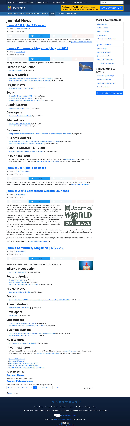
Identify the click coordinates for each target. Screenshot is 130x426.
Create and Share (103, 31)
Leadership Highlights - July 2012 (20, 292)
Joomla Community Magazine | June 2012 (23, 363)
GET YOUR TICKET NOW (111, 8)
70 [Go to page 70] (50, 387)
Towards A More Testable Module (20, 116)
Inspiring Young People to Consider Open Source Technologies (30, 80)
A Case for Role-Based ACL (18, 126)
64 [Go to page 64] (27, 387)
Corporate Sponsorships (105, 76)
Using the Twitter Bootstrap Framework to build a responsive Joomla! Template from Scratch (40, 134)
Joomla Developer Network (80, 184)
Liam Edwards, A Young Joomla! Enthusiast (23, 284)
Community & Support (59, 2)
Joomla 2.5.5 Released (16, 361)
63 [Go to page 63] (23, 387)
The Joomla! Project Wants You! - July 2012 (23, 343)
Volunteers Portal (103, 87)
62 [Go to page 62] (19, 387)
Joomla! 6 (45, 14)
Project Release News (23, 29)
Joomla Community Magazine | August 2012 (37, 48)
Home (10, 14)
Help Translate (84, 410)
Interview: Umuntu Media (17, 282)
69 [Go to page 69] (46, 387)
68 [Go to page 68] (43, 387)
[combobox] (112, 2)
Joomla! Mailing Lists (104, 52)
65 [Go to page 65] (31, 387)
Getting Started (102, 28)
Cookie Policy (55, 410)
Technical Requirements (105, 63)
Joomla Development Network (81, 42)
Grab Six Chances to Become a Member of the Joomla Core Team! (31, 78)
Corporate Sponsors (104, 79)
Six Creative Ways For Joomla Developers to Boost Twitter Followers (32, 333)
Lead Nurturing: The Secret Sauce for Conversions (26, 144)
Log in (104, 410)
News (52, 14)
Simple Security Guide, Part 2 (19, 108)
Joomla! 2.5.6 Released (17, 359)
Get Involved (101, 35)
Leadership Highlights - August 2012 (21, 88)
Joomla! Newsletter (103, 56)
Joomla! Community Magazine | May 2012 (23, 365)
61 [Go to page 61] (15, 387)
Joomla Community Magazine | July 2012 (34, 248)
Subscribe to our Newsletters (109, 93)
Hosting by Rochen (65, 425)
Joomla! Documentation (17, 280)
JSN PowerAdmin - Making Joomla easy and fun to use (27, 325)
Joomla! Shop (101, 48)
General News (20, 52)
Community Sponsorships (106, 83)
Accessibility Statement (31, 410)
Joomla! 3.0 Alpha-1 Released (26, 168)
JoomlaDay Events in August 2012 (20, 96)
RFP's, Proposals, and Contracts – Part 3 (22, 335)
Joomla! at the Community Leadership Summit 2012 (26, 100)
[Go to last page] (57, 387)
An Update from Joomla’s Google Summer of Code (26, 151)
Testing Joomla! (14, 316)
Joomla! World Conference (38, 241)
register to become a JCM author (48, 161)
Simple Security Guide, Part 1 (19, 308)
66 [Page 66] (35, 387)
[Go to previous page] (11, 387)
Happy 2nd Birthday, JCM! (17, 272)
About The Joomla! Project (106, 39)
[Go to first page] (8, 387)
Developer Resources (78, 2)
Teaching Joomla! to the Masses (20, 124)
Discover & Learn (42, 2)
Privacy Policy (45, 410)
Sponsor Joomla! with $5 (69, 410)
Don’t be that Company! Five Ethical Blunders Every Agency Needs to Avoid (34, 141)
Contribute (60, 14)
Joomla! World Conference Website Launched (37, 191)
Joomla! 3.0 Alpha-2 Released (26, 25)
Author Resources (70, 159)
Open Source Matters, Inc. (63, 419)
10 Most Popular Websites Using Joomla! (23, 323)
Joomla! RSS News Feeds (105, 60)
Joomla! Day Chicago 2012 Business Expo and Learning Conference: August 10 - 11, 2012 (39, 300)
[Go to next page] (54, 387)
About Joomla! (19, 14)
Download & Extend (26, 2)
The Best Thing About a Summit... (20, 98)
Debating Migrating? (16, 70)
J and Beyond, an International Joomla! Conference (26, 368)
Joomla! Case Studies (104, 45)
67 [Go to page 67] (39, 387)
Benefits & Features (32, 14)
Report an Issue (95, 410)
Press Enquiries (71, 14)
